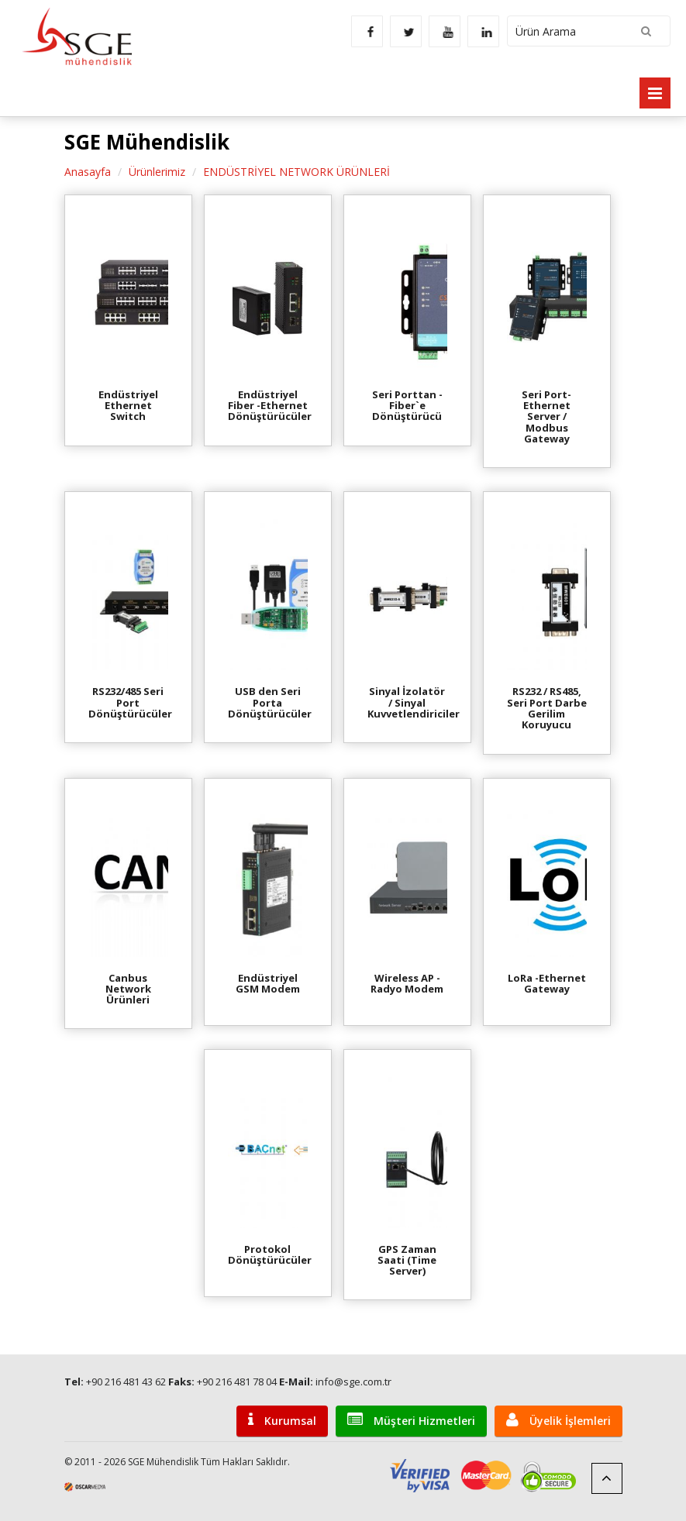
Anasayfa (87, 171)
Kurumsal (282, 1420)
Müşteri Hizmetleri (411, 1420)
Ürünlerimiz (157, 171)
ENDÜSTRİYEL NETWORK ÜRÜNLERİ (296, 171)
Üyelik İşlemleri (558, 1420)
